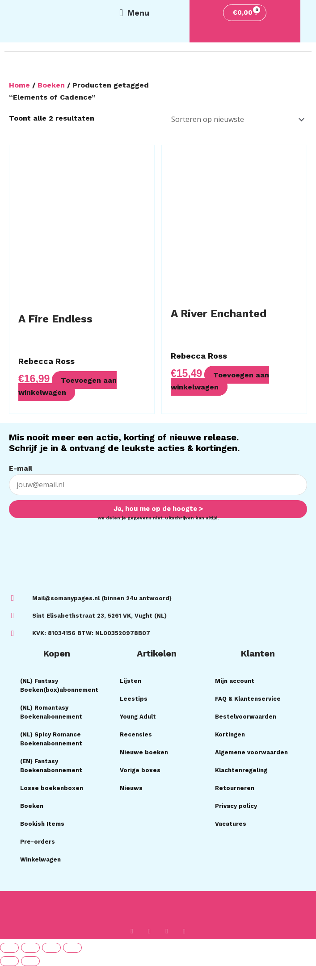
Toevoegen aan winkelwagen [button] (67, 386)
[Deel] (51, 948)
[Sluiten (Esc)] (72, 948)
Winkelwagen (40, 859)
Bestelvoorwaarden (245, 716)
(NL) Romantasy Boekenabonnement (51, 712)
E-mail (20, 468)
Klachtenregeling (241, 770)
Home (19, 85)
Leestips (133, 698)
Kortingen (230, 734)
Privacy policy (236, 806)
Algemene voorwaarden (251, 752)
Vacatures (230, 823)
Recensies (136, 734)
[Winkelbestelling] (236, 119)
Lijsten (130, 680)
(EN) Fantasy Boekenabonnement (51, 766)
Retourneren (234, 788)
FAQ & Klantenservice (248, 698)
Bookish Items (42, 823)
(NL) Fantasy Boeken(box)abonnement (59, 685)
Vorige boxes (140, 770)
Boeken (51, 85)
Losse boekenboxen (51, 788)
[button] (134, 12)
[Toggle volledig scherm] (30, 948)
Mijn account (234, 680)
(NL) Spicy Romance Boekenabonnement (51, 739)
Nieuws (131, 788)
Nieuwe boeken (144, 752)
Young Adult (138, 716)
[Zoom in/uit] (9, 948)
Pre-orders (37, 841)
